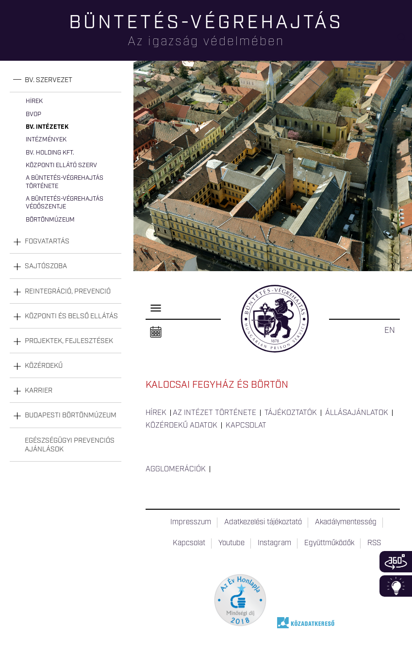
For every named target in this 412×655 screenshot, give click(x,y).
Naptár (155, 332)
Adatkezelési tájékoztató (263, 522)
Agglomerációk (176, 469)
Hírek (34, 101)
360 (395, 561)
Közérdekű (44, 366)
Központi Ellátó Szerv (61, 165)
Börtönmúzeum (50, 220)
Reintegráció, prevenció (68, 291)
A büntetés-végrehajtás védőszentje (64, 203)
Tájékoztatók (290, 413)
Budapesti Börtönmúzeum (70, 415)
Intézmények (46, 140)
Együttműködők (329, 543)
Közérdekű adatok (181, 426)
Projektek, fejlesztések (69, 341)
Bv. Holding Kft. (50, 153)
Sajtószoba (46, 266)
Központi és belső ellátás (71, 316)
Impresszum (190, 522)
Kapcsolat (246, 426)
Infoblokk (395, 586)
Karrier (38, 390)
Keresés (404, 41)
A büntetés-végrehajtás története (64, 182)
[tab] (65, 80)
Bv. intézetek (47, 127)
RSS (374, 543)
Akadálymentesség (346, 522)
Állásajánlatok (356, 413)
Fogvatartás (47, 241)
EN (389, 330)
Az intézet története (214, 413)
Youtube (231, 543)
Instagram (274, 543)
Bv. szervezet (48, 80)
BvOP (33, 114)
